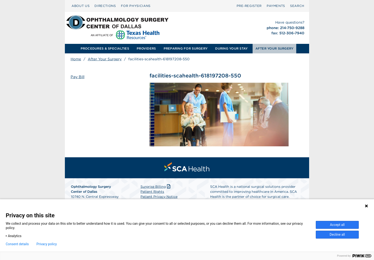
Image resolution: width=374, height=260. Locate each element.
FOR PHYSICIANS (136, 6)
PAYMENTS (276, 6)
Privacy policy (46, 244)
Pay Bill (77, 77)
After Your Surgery (105, 59)
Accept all (337, 225)
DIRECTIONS (105, 6)
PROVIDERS (146, 48)
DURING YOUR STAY (231, 48)
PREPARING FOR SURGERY (186, 48)
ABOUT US (80, 6)
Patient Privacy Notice (158, 197)
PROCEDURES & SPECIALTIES (105, 48)
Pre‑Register (249, 6)
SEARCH (297, 6)
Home (76, 59)
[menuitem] (80, 6)
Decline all (337, 234)
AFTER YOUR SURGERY (274, 48)
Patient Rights (152, 192)
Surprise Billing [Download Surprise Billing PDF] (155, 187)
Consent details (17, 244)
